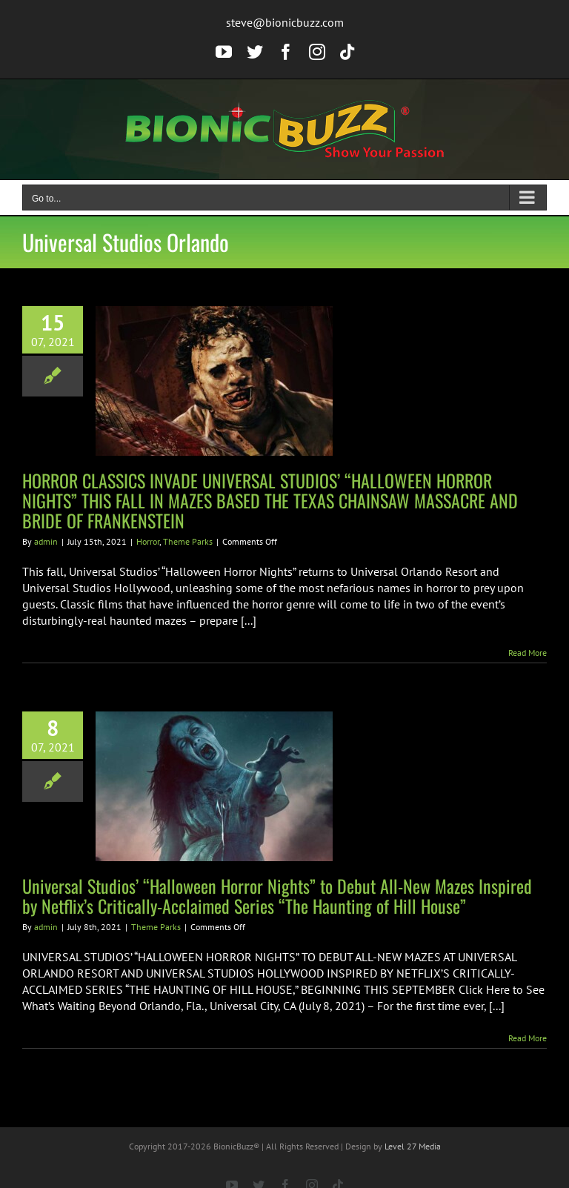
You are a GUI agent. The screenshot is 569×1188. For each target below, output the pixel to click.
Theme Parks (188, 541)
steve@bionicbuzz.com (285, 22)
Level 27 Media (413, 1146)
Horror (147, 541)
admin (46, 541)
